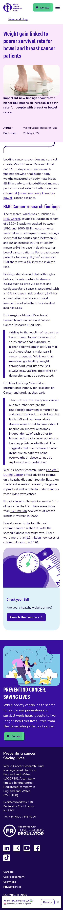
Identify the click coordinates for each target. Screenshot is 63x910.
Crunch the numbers (24, 617)
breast (48, 188)
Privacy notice (12, 887)
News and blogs (18, 19)
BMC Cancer (11, 219)
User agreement (14, 877)
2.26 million (18, 511)
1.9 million (33, 538)
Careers (8, 872)
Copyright (9, 882)
